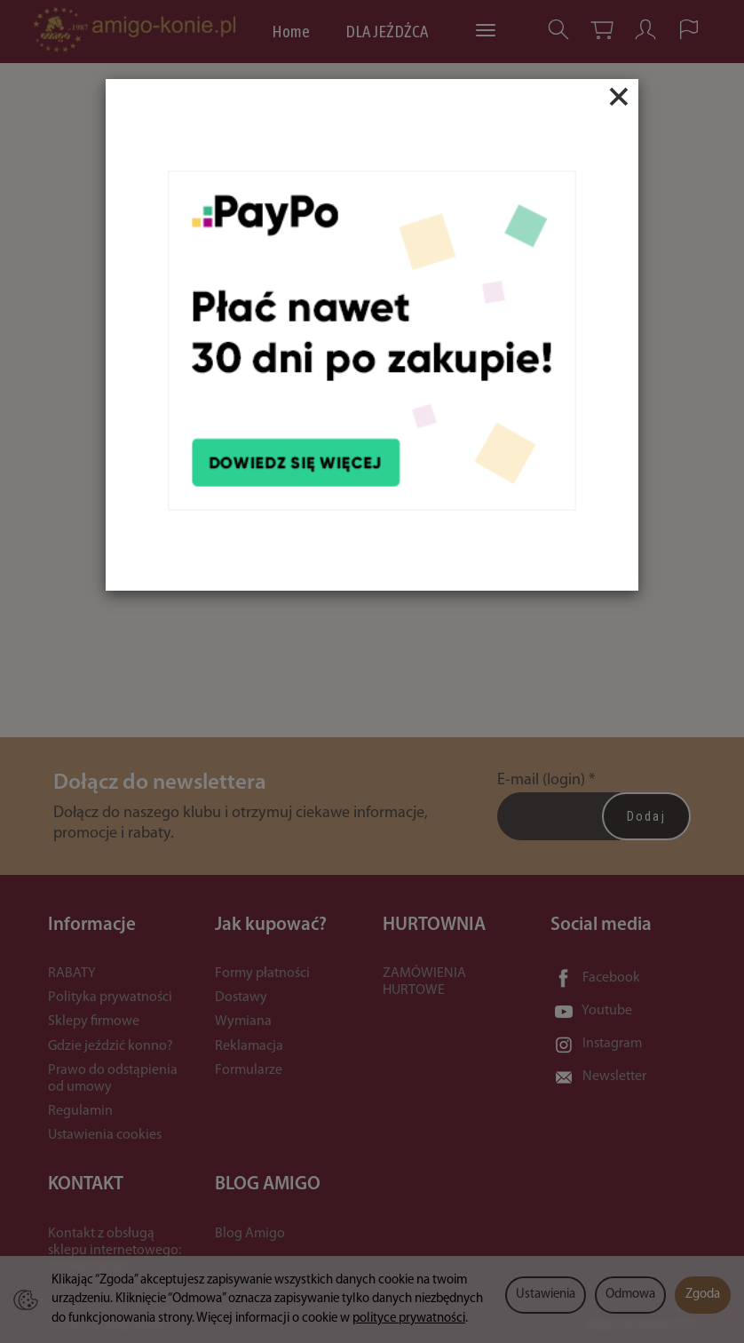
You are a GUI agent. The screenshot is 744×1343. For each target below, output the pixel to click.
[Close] (618, 97)
